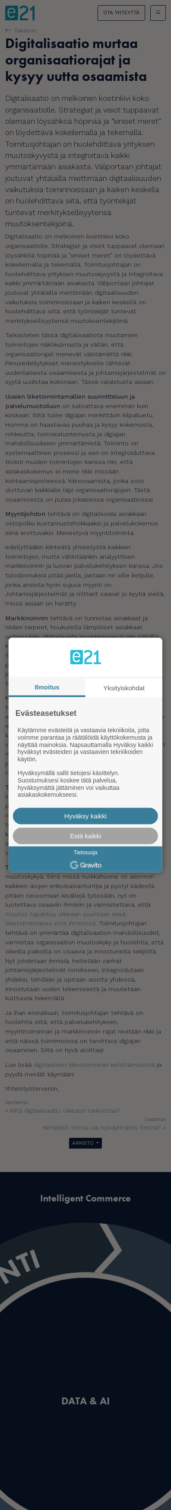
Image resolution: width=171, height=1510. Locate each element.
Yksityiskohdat (124, 687)
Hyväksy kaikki (85, 816)
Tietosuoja (86, 853)
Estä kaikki (85, 836)
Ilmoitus (47, 686)
